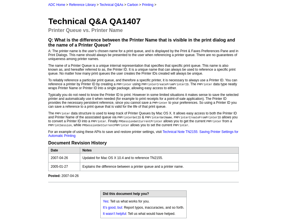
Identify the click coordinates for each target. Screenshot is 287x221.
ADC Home (56, 5)
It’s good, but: (113, 208)
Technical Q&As (111, 5)
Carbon (132, 5)
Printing (148, 5)
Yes (105, 201)
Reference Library (82, 5)
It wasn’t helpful (114, 214)
